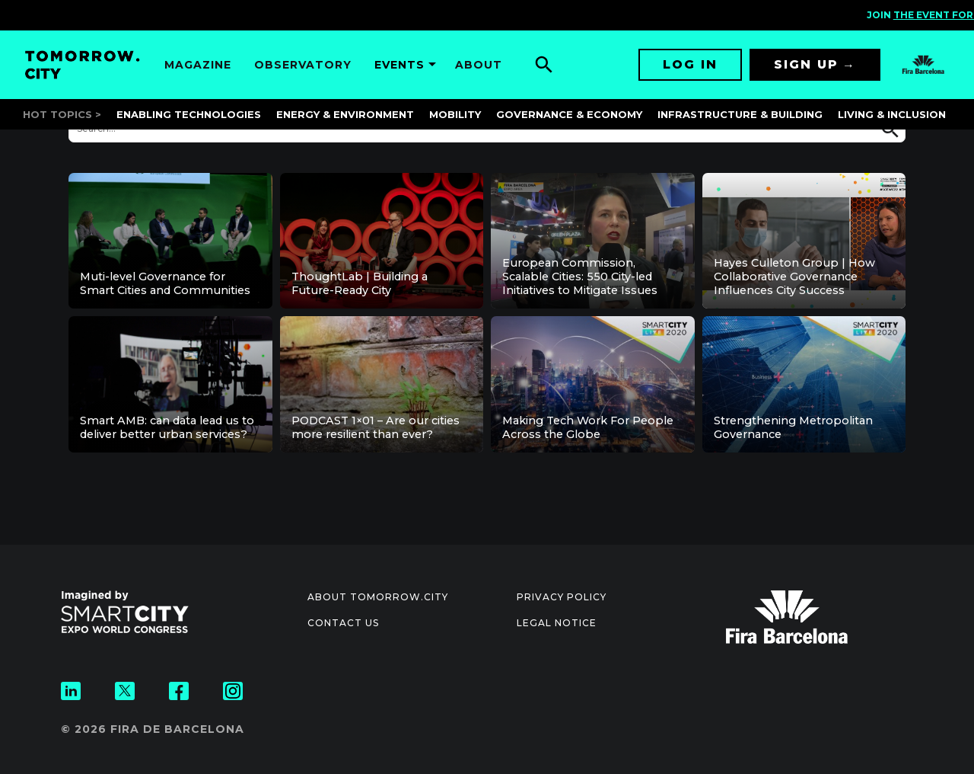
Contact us (343, 622)
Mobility (455, 114)
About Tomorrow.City (377, 597)
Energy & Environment (345, 114)
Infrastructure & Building (740, 114)
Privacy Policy (561, 597)
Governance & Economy (569, 114)
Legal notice (557, 622)
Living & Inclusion (892, 114)
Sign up (806, 64)
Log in (690, 64)
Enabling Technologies (188, 114)
